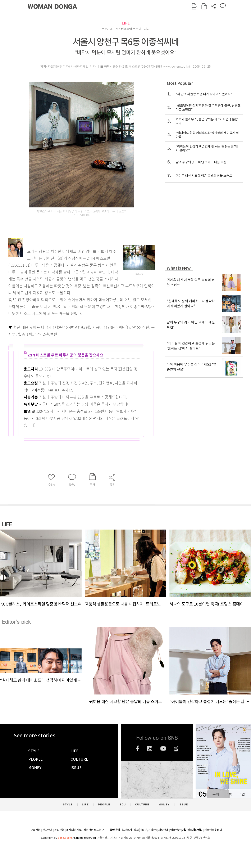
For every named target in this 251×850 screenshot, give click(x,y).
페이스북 (137, 748)
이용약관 (175, 830)
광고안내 (47, 830)
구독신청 (35, 830)
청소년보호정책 (213, 830)
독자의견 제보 (74, 830)
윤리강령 (59, 830)
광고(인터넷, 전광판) (145, 830)
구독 (228, 794)
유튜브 (163, 748)
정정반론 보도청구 (93, 830)
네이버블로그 (176, 748)
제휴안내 (163, 830)
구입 (241, 794)
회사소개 (127, 830)
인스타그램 (149, 748)
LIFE (126, 23)
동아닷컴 (115, 830)
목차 (215, 794)
